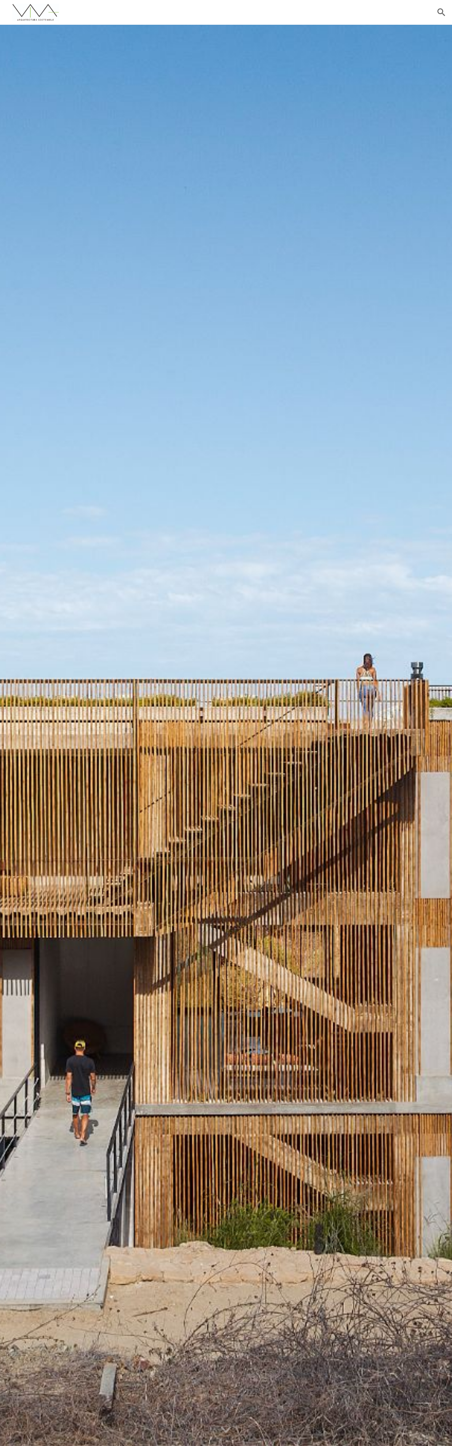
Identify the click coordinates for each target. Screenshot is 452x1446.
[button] (441, 12)
